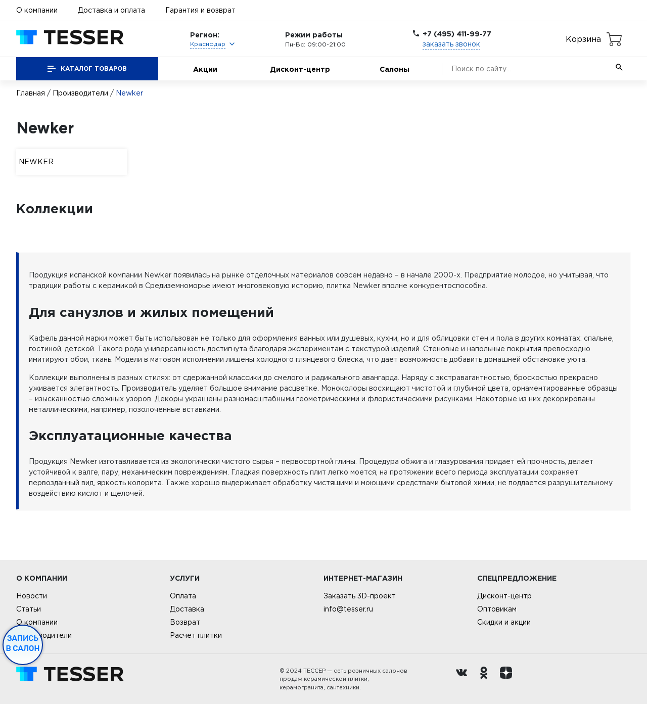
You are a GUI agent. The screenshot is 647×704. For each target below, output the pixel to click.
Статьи (28, 609)
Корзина (583, 38)
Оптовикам (497, 609)
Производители (80, 93)
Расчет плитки (196, 635)
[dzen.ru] (508, 679)
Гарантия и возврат (200, 10)
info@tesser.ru (348, 609)
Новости (31, 596)
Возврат (185, 622)
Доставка (187, 609)
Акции (205, 69)
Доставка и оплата (111, 10)
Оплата (183, 596)
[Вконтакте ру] (464, 679)
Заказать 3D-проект (360, 596)
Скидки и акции (504, 622)
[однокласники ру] (486, 679)
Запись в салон (23, 643)
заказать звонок (451, 44)
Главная (30, 93)
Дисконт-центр (300, 69)
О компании (37, 10)
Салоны (394, 69)
